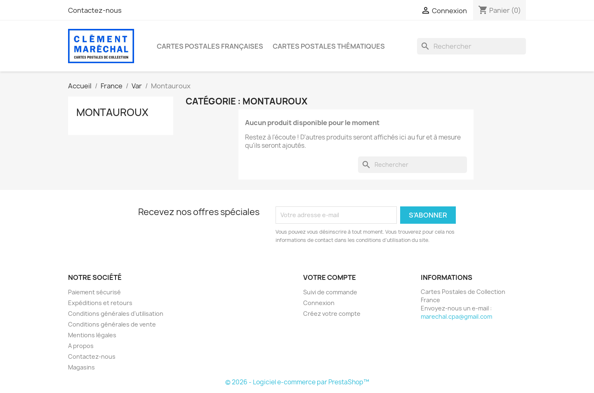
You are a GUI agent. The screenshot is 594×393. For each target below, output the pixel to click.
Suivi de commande (330, 292)
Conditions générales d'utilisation (115, 313)
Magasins (81, 367)
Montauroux (112, 112)
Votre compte (329, 277)
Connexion (319, 303)
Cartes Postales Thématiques (329, 46)
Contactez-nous (95, 10)
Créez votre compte (332, 313)
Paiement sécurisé (94, 292)
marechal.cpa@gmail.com (456, 316)
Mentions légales (92, 335)
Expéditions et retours (100, 303)
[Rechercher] (471, 46)
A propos (81, 346)
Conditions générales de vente (112, 324)
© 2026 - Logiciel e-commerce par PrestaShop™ (297, 382)
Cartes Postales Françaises (210, 46)
